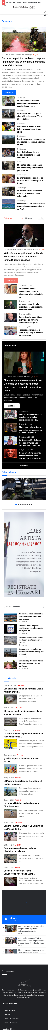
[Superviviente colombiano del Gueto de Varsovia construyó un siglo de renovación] (10, 317)
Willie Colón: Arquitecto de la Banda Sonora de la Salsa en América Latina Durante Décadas (23, 256)
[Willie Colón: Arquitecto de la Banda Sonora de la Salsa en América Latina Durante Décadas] (24, 235)
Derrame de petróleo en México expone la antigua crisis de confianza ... (31, 663)
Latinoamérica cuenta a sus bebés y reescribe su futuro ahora (29, 129)
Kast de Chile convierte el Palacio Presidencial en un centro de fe (28, 155)
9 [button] (31, 504)
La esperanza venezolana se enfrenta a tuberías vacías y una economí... (31, 651)
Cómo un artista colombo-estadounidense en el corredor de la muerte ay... (30, 456)
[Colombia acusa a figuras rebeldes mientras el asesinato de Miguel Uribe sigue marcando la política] (10, 629)
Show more (24, 465)
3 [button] (20, 504)
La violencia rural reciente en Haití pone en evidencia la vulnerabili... (29, 193)
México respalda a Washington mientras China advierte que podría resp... (31, 616)
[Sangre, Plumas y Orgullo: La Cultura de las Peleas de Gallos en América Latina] (10, 836)
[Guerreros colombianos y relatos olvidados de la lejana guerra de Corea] (10, 858)
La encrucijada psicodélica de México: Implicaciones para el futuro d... (30, 181)
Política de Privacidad (11, 1019)
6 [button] (25, 504)
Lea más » (9, 92)
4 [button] (22, 504)
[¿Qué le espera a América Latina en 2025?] (10, 769)
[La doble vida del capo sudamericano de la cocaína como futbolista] (10, 744)
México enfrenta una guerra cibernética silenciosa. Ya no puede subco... (29, 116)
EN (45, 12)
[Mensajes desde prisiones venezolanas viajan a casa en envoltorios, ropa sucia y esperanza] (10, 721)
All (22, 218)
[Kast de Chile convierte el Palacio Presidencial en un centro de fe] (8, 152)
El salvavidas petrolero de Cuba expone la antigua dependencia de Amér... (31, 206)
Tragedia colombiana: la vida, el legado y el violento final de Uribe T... (31, 333)
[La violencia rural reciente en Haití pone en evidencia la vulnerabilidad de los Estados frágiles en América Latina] (8, 191)
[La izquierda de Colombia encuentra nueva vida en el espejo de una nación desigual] (8, 101)
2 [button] (18, 504)
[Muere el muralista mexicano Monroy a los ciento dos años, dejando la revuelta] (10, 289)
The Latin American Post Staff (11, 55)
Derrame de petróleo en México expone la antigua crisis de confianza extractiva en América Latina (23, 62)
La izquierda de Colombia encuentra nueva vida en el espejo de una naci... (29, 103)
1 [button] (16, 504)
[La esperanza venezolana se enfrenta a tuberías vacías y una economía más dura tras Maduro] (10, 652)
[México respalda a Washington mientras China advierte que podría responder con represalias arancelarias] (10, 617)
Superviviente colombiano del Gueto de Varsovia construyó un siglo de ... (30, 320)
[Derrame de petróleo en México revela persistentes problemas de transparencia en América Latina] (10, 640)
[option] (24, 489)
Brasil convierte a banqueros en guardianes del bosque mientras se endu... (31, 142)
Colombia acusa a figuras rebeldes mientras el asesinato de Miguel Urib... (31, 628)
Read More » (11, 406)
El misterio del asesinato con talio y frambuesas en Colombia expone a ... (30, 430)
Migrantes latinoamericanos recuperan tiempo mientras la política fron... (30, 168)
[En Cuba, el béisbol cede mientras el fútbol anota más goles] (10, 813)
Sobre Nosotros (9, 1011)
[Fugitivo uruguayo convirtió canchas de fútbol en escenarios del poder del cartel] (10, 414)
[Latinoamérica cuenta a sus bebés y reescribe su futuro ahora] (8, 126)
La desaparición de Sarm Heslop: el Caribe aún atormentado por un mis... (30, 443)
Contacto (7, 1015)
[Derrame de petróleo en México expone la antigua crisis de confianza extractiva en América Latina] (24, 39)
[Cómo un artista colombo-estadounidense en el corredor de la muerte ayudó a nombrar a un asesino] (10, 453)
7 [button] (27, 504)
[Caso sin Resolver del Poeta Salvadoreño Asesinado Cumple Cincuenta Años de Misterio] (10, 881)
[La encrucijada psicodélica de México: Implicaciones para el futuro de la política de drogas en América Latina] (8, 178)
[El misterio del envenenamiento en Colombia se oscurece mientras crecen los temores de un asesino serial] (24, 363)
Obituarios (28, 218)
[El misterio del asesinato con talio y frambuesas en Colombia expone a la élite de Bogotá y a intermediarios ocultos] (10, 427)
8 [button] (29, 504)
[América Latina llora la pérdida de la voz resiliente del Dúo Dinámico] (10, 304)
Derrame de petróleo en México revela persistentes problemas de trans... (31, 639)
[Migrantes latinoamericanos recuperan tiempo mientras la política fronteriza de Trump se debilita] (8, 165)
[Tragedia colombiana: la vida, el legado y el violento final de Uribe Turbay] (10, 330)
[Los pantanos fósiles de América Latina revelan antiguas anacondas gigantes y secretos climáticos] (10, 699)
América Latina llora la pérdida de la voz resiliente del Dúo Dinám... (31, 307)
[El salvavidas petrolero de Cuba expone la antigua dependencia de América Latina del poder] (8, 204)
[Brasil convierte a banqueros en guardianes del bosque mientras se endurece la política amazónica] (8, 139)
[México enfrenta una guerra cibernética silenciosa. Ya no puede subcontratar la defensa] (8, 113)
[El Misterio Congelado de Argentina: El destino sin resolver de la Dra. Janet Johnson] (10, 791)
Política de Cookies (11, 1023)
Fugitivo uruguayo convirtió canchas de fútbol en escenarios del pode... (31, 417)
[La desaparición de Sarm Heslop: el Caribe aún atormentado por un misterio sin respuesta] (10, 440)
